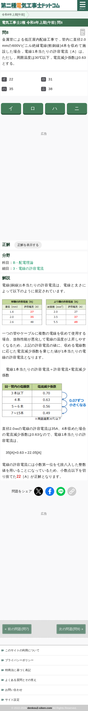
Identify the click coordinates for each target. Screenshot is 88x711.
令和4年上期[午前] (13, 14)
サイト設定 (12, 699)
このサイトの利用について (22, 650)
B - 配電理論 (23, 263)
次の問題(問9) (69, 629)
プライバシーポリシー (19, 660)
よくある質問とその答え (21, 680)
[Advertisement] (44, 179)
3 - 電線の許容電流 (28, 268)
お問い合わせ (13, 689)
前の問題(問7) (18, 629)
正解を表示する (28, 245)
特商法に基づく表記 (18, 670)
